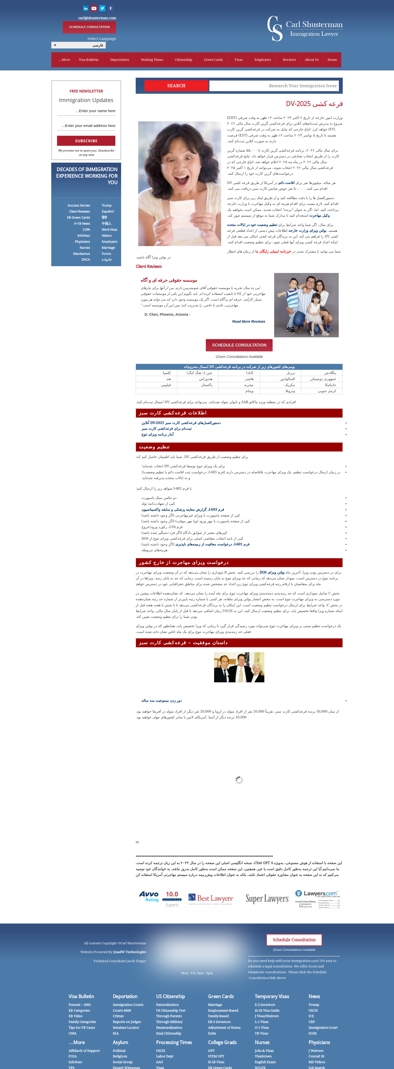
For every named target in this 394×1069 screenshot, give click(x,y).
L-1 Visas (261, 1023)
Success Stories (79, 206)
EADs (212, 1034)
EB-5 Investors (219, 1023)
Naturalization (167, 1006)
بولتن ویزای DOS (272, 573)
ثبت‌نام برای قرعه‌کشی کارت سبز (166, 430)
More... (64, 60)
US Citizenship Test (170, 1011)
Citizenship (183, 60)
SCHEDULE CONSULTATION (89, 27)
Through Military (169, 1023)
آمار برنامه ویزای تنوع (157, 436)
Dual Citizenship (168, 1034)
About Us (312, 60)
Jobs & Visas (264, 1052)
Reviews (289, 60)
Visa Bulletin (88, 60)
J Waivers (316, 1052)
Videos (107, 237)
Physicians (82, 243)
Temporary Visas (272, 997)
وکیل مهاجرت (319, 216)
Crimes (118, 1017)
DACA (86, 261)
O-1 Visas (262, 1029)
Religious (120, 1057)
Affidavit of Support (84, 1052)
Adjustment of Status (224, 1029)
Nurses (85, 249)
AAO (159, 1063)
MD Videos (317, 1063)
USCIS (313, 1011)
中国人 (107, 224)
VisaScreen (263, 1057)
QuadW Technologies (129, 953)
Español (108, 212)
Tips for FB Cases (82, 1029)
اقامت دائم (286, 184)
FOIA (73, 1057)
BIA (116, 1034)
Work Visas (109, 231)
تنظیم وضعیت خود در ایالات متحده (252, 226)
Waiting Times (152, 60)
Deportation (119, 60)
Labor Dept (164, 1057)
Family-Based (218, 1017)
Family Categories (82, 1023)
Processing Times (174, 1043)
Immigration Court (323, 1029)
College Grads (222, 1043)
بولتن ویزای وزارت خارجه (307, 231)
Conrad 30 (316, 1057)
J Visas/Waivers (267, 1017)
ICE (311, 1017)
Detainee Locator (126, 1029)
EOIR (313, 1034)
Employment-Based (223, 1011)
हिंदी (104, 218)
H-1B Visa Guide (267, 1011)
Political (119, 1052)
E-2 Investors (265, 1006)
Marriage (108, 249)
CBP (312, 1023)
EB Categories (79, 1011)
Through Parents (169, 1017)
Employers (263, 60)
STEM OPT (216, 1057)
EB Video (76, 1017)
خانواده (107, 261)
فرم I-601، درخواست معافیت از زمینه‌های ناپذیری (212, 545)
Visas (239, 60)
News (314, 997)
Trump (107, 206)
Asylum (120, 1043)
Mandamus (81, 255)
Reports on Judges (127, 1023)
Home (332, 60)
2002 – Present (80, 1006)
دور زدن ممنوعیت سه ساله (161, 702)
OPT (211, 1052)
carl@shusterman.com (97, 18)
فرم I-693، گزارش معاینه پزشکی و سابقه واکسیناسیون (182, 510)
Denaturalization (169, 1029)
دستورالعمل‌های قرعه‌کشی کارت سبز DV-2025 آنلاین (181, 424)
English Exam (265, 1063)
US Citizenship (170, 997)
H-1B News (82, 224)
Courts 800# (122, 1011)
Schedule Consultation (294, 941)
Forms (106, 255)
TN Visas (261, 1034)
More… (76, 1043)
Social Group (122, 1063)
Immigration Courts (128, 1006)
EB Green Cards (78, 218)
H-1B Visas (216, 1063)
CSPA (86, 231)
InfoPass (83, 237)
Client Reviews (79, 212)
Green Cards (213, 60)
